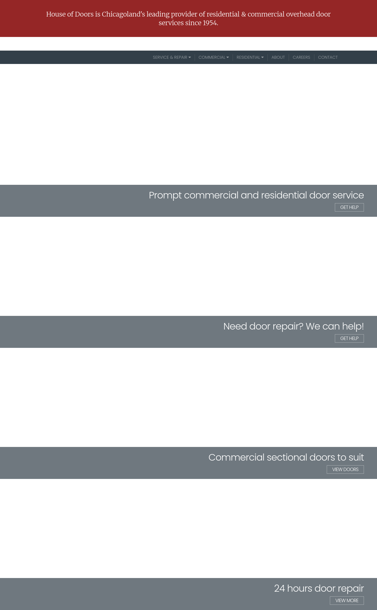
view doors (345, 469)
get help (349, 207)
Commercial (214, 57)
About (278, 57)
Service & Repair (172, 57)
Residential (250, 57)
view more (346, 600)
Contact (328, 57)
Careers (301, 57)
